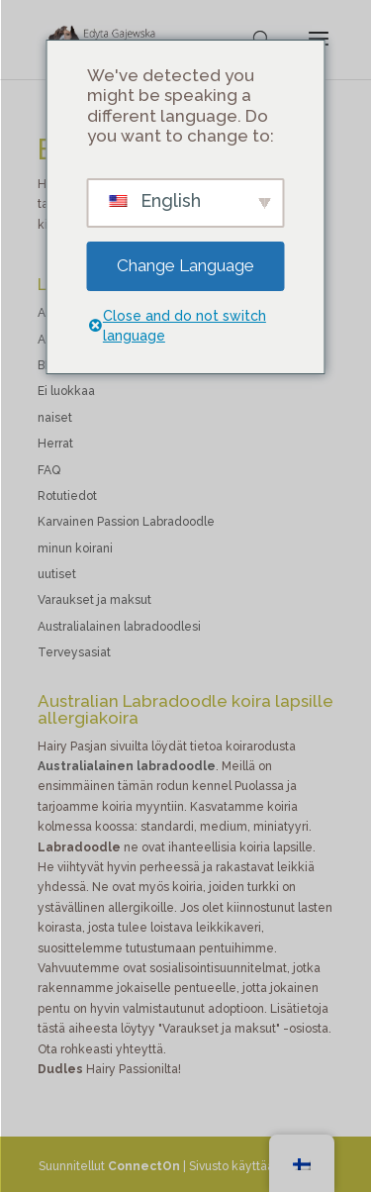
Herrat (55, 443)
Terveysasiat (74, 652)
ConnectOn (144, 1166)
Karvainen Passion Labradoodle (126, 522)
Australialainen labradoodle (127, 766)
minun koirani (75, 548)
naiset (55, 418)
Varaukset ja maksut (94, 600)
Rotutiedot (67, 496)
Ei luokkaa (66, 391)
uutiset (57, 574)
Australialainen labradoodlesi (119, 627)
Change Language (185, 265)
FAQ (49, 470)
